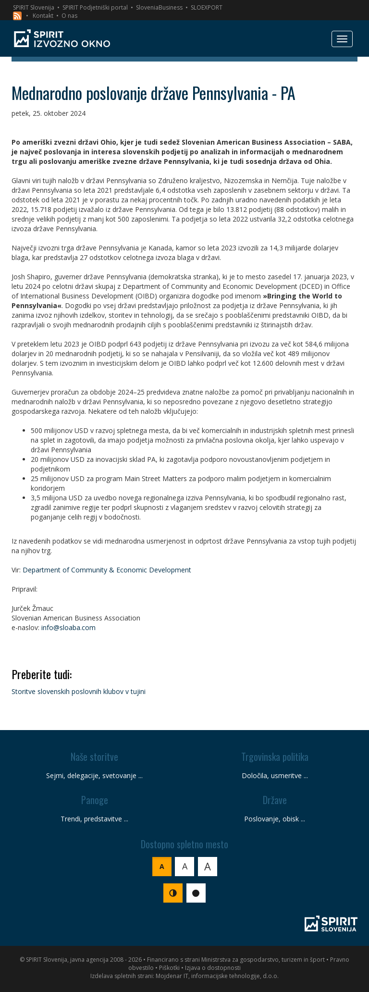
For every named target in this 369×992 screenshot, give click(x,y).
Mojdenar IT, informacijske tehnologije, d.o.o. (217, 976)
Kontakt (43, 16)
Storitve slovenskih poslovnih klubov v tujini (79, 691)
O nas (69, 16)
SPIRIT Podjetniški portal (95, 7)
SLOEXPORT (206, 7)
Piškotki (169, 968)
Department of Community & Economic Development (107, 569)
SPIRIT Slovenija (33, 7)
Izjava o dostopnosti (213, 968)
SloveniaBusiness (159, 7)
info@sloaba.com (68, 627)
